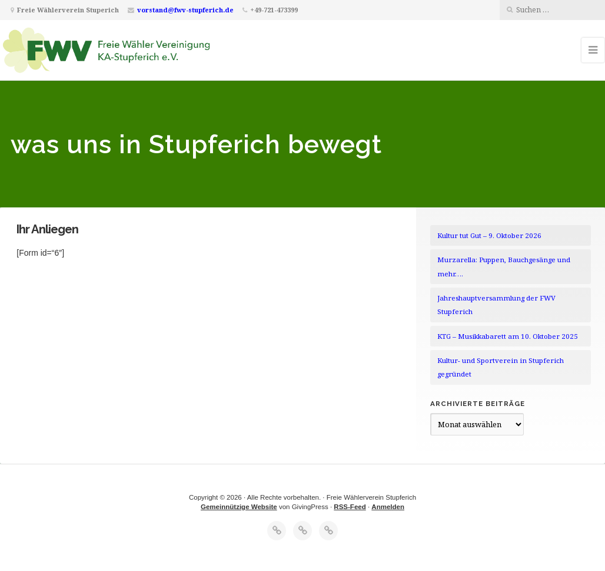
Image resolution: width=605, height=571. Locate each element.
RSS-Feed (349, 506)
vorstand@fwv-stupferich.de (185, 9)
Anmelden (387, 506)
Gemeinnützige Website (239, 506)
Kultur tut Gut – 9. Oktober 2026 (489, 235)
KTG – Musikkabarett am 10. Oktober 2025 (507, 336)
